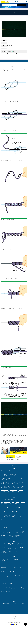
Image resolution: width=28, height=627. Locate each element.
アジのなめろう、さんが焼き (14, 475)
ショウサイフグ (16, 532)
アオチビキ (9, 470)
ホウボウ (19, 575)
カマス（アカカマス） (15, 503)
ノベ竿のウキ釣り (3, 560)
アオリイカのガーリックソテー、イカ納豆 (6, 471)
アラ (21, 478)
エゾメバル (8, 491)
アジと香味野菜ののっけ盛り (12, 474)
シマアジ (6, 531)
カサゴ (6, 499)
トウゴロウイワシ (11, 551)
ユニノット (19, 596)
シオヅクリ (21, 528)
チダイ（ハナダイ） (3, 548)
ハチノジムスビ (21, 567)
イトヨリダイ (7, 483)
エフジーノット (19, 491)
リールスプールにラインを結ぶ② (15, 603)
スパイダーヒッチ (3, 536)
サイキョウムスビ (9, 524)
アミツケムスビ (17, 478)
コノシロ (21, 516)
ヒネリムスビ (19, 571)
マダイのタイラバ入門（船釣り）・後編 (18, 584)
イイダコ (2, 479)
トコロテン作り (17, 551)
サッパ (17, 524)
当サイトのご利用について (14, 618)
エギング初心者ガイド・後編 (13, 490)
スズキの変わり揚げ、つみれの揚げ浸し (6, 535)
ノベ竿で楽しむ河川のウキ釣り (5, 559)
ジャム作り (2, 532)
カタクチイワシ (23, 502)
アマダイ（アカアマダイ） (10, 478)
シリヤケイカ (21, 532)
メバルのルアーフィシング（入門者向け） (6, 591)
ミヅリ (6, 588)
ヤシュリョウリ (10, 596)
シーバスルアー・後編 (3, 528)
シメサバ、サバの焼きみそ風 (21, 531)
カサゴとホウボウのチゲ (11, 499)
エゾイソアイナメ (3, 491)
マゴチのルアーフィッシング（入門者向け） (6, 583)
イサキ (12, 479)
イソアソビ (23, 482)
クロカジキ (15, 512)
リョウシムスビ (23, 603)
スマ (7, 536)
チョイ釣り (19, 548)
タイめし (9, 543)
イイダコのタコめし (7, 479)
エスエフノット (21, 490)
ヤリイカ (15, 596)
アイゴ (2, 470)
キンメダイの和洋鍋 (11, 511)
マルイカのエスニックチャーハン (13, 587)
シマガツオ (14, 531)
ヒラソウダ (12, 572)
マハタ (6, 587)
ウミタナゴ (22, 487)
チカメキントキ (21, 547)
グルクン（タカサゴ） (3, 512)
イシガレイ (21, 479)
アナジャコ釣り (3, 478)
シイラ (9, 528)
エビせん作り (13, 491)
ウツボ (2, 487)
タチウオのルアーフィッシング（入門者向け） (6, 544)
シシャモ (2, 531)
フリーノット (11, 575)
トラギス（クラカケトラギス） (5, 552)
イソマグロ (2, 483)
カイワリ (2, 499)
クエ (16, 511)
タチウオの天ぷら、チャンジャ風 (18, 544)
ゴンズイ (2, 519)
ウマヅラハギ (10, 487)
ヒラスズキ (8, 572)
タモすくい (16, 547)
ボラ (4, 576)
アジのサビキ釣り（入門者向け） (5, 475)
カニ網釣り (5, 503)
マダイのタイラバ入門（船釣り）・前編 (6, 584)
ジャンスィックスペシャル (8, 532)
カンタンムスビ (8, 507)
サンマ (13, 527)
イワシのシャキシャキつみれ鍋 (5, 486)
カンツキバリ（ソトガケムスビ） (16, 507)
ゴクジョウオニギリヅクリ (10, 516)
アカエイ (14, 471)
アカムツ (22, 471)
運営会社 (14, 616)
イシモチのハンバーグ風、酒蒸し (5, 482)
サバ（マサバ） (21, 524)
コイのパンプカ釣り (14, 515)
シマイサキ (10, 531)
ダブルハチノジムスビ (3, 547)
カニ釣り (10, 503)
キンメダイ (5, 511)
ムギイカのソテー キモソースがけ (12, 588)
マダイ (14, 583)
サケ (13, 524)
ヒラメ (20, 572)
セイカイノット (16, 536)
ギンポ (2, 511)
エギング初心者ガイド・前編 (4, 490)
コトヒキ (17, 516)
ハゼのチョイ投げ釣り (3, 567)
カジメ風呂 (13, 502)
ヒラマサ (17, 572)
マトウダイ (2, 587)
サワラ (10, 527)
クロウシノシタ (10, 512)
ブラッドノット (3, 575)
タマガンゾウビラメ (10, 547)
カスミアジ (17, 502)
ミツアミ (2, 588)
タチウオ (22, 543)
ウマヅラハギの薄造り (17, 487)
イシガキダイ (16, 479)
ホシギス (23, 575)
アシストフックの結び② (4, 474)
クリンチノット (20, 511)
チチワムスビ (9, 548)
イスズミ (19, 482)
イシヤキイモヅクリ (13, 482)
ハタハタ (9, 567)
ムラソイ (22, 588)
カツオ (2, 503)
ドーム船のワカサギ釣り (4, 551)
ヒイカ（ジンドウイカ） (4, 571)
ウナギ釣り (5, 487)
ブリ (7, 575)
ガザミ (2, 502)
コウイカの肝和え (3, 516)
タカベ (18, 543)
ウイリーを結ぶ (12, 486)
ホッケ (2, 576)
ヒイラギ (10, 571)
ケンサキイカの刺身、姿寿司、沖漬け (5, 515)
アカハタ (18, 471)
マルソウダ (20, 587)
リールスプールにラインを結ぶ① (5, 603)
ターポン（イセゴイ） (3, 543)
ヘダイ (15, 575)
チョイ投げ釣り (15, 548)
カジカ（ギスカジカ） (7, 502)
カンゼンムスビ (3, 507)
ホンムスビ (8, 576)
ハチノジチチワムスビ (15, 567)
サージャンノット (3, 524)
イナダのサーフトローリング (14, 483)
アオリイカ (14, 470)
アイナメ (5, 470)
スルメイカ (11, 536)
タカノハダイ (14, 543)
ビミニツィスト (3, 572)
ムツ (19, 588)
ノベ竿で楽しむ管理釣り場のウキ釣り (15, 559)
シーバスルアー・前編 (19, 527)
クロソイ (19, 512)
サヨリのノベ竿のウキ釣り (4, 527)
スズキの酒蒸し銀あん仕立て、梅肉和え (18, 535)
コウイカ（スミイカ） (21, 515)
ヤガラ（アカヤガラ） (3, 596)
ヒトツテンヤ (14, 571)
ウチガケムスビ (22, 486)
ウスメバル (17, 486)
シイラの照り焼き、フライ (15, 528)
